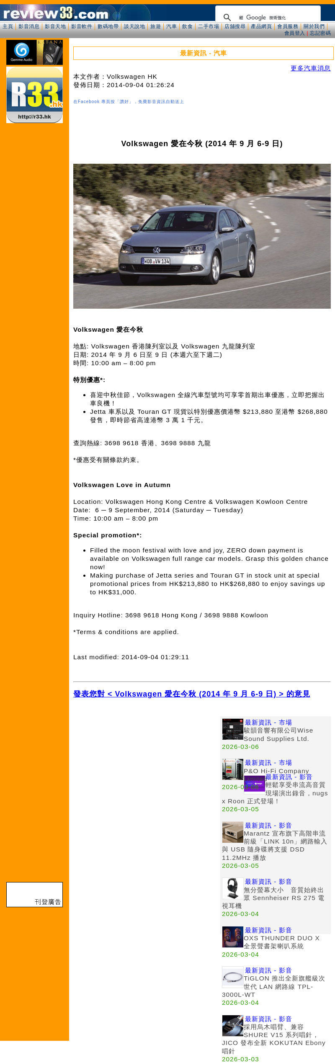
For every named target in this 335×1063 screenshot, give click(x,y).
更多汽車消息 (311, 68)
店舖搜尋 (234, 26)
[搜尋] (266, 18)
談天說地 (134, 26)
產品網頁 (261, 26)
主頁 (8, 26)
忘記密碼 (320, 33)
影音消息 (28, 26)
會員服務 (287, 26)
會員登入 (294, 33)
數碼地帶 (108, 26)
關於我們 (314, 26)
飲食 (187, 26)
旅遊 (155, 26)
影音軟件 (81, 26)
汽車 (171, 26)
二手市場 (208, 26)
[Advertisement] (78, 794)
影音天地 (55, 26)
